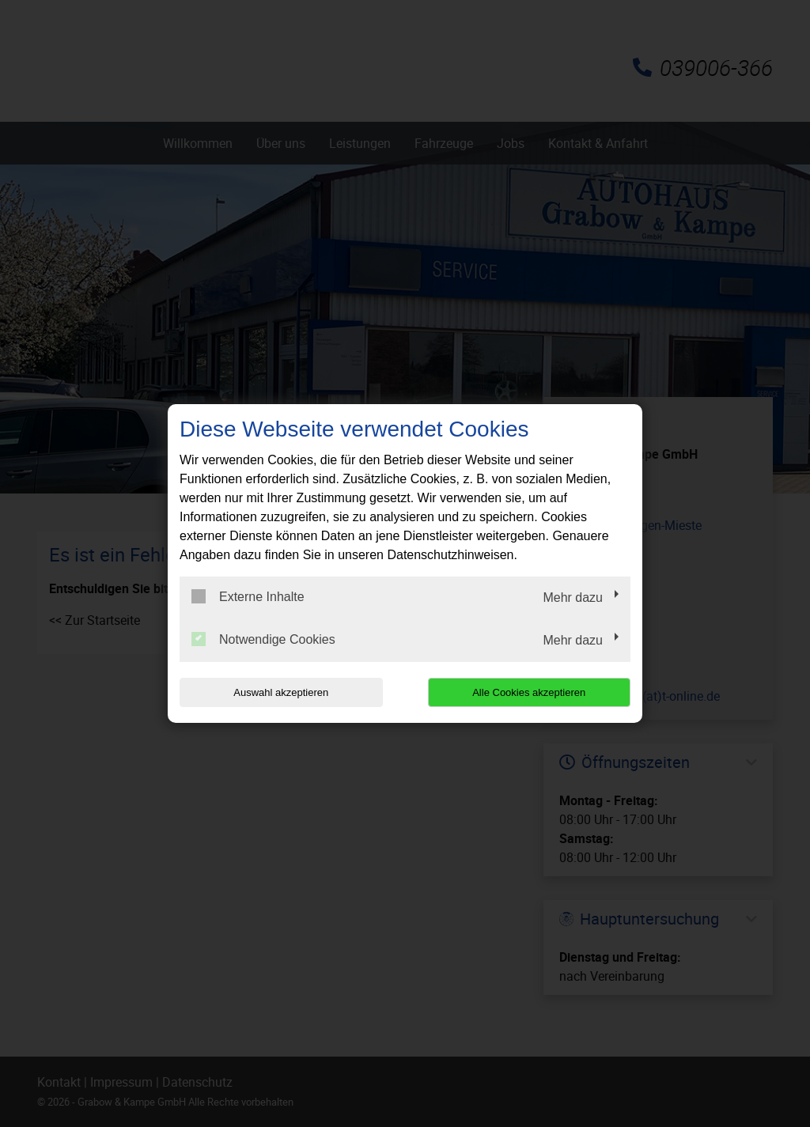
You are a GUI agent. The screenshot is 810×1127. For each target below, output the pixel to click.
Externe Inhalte (248, 596)
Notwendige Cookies (263, 639)
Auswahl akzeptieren (280, 692)
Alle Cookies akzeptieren (528, 692)
